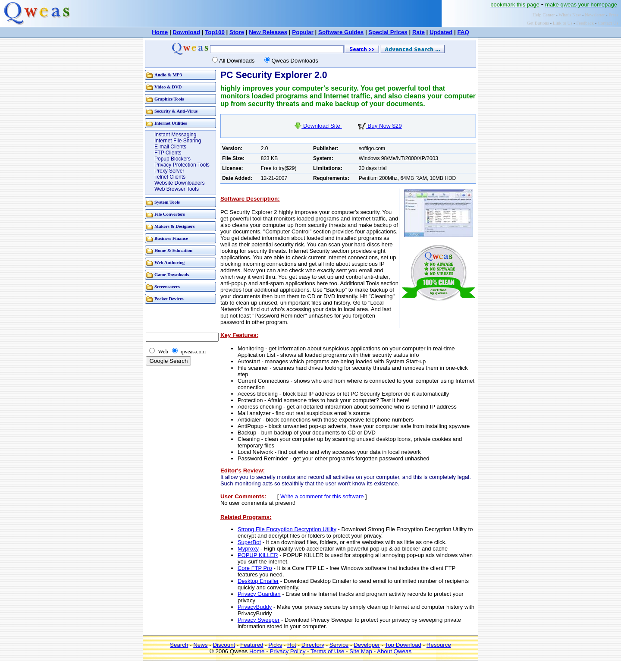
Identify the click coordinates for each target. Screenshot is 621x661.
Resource (439, 645)
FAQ (463, 32)
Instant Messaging (175, 135)
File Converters (169, 214)
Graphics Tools (169, 99)
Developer (367, 645)
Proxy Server (169, 171)
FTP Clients (167, 153)
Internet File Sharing (177, 141)
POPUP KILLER (258, 555)
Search (179, 645)
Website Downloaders (179, 183)
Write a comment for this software (322, 496)
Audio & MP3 (168, 74)
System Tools (167, 202)
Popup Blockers (172, 159)
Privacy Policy (287, 651)
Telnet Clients (169, 177)
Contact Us (608, 23)
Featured (251, 645)
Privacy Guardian (259, 594)
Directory (312, 645)
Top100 (215, 32)
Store (236, 32)
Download (186, 32)
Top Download (403, 645)
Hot (291, 645)
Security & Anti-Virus (176, 111)
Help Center (544, 15)
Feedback (585, 23)
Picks (275, 645)
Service (338, 645)
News (200, 645)
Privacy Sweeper (259, 620)
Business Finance (171, 238)
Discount (224, 645)
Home (160, 32)
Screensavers (167, 286)
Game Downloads (171, 274)
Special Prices (387, 32)
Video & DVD (168, 87)
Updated (441, 32)
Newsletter (595, 15)
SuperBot (249, 542)
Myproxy (248, 548)
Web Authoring (169, 262)
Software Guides (341, 32)
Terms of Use (327, 651)
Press (613, 15)
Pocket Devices (169, 298)
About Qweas (394, 651)
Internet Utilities (170, 123)
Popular (303, 32)
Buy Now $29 (380, 126)
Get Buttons (538, 23)
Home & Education (173, 250)
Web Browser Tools (176, 189)
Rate (418, 32)
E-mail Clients (170, 147)
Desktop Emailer (258, 581)
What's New (569, 15)
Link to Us (563, 23)
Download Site (318, 126)
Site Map (360, 651)
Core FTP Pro (255, 568)
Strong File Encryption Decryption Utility (287, 529)
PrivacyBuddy (255, 607)
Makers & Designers (174, 226)
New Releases (268, 32)
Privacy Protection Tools (182, 165)
